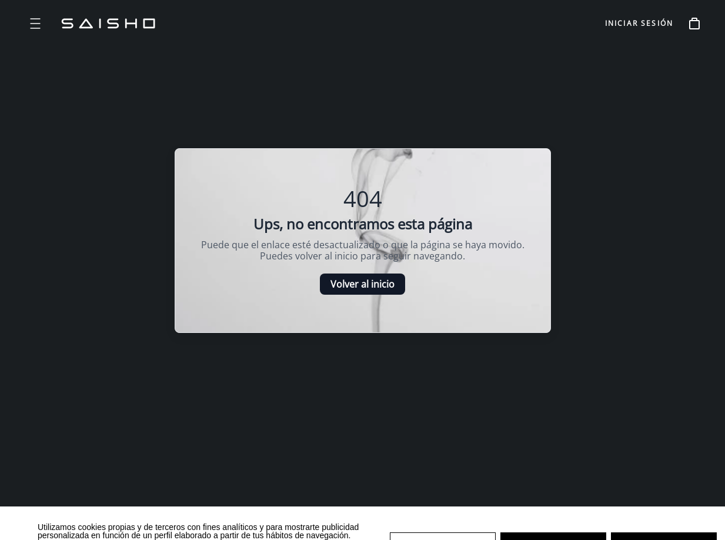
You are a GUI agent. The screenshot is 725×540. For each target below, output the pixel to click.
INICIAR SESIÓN (639, 23)
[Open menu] (35, 23)
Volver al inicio (362, 284)
